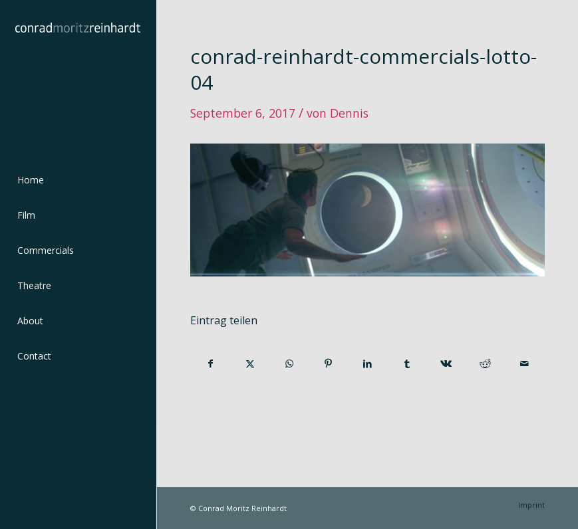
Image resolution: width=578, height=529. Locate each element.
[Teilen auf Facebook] (210, 363)
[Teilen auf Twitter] (250, 363)
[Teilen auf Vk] (446, 363)
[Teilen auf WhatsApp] (289, 363)
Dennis (349, 113)
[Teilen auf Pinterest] (328, 363)
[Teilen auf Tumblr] (407, 363)
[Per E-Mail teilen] (525, 363)
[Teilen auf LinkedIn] (368, 363)
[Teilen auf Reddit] (485, 363)
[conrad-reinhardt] (77, 77)
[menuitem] (77, 180)
